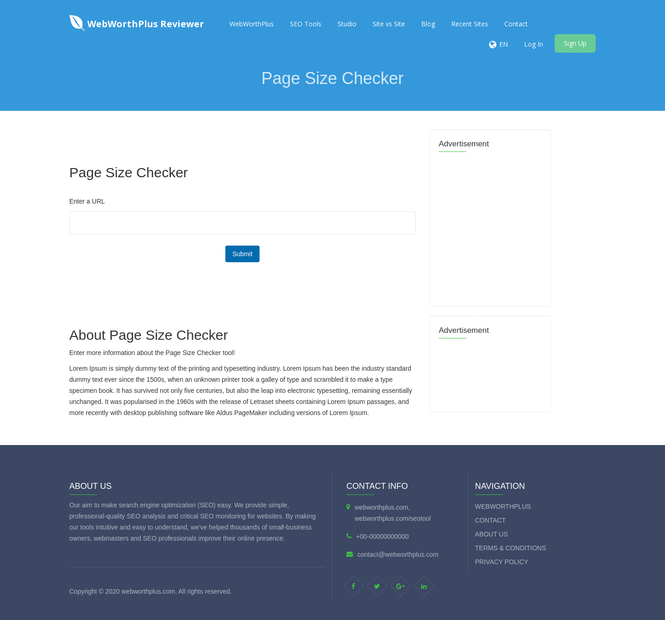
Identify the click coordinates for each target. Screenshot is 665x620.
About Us (491, 534)
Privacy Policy (501, 562)
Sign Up (575, 43)
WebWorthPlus (252, 23)
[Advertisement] (235, 131)
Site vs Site (389, 23)
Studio (347, 23)
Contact (516, 23)
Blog (428, 23)
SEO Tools (305, 23)
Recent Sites (469, 23)
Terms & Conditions (510, 548)
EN (503, 44)
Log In (533, 44)
